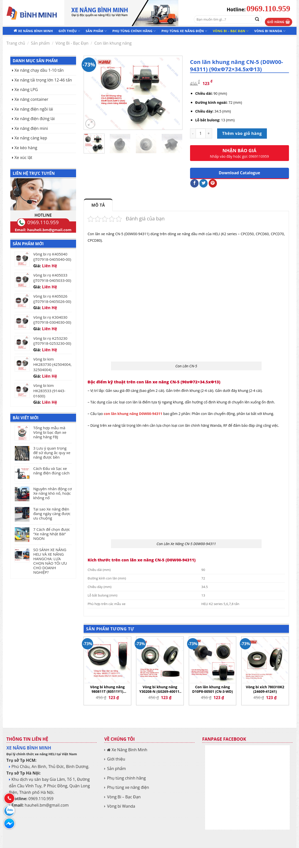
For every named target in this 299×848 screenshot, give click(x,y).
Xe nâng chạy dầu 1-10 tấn (39, 70)
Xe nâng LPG (26, 89)
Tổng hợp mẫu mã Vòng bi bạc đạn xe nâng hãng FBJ (50, 432)
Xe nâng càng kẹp (31, 138)
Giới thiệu (69, 31)
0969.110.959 (268, 8)
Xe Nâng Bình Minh (35, 31)
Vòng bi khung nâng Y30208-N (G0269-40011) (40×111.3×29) (160, 689)
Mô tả (98, 205)
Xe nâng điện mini (31, 128)
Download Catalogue (239, 173)
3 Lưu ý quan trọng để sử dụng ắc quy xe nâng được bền (52, 452)
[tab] (98, 205)
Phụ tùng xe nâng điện (184, 31)
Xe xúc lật (23, 157)
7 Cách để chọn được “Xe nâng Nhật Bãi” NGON (51, 534)
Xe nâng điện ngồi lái (34, 109)
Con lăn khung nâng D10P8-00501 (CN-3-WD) (212, 689)
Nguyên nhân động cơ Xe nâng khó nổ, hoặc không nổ (52, 493)
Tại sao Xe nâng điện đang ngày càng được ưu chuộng (52, 513)
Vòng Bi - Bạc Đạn (71, 43)
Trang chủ (16, 43)
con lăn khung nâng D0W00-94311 (133, 413)
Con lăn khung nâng (113, 43)
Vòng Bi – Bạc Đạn (231, 31)
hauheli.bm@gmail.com (49, 229)
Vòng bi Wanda (269, 31)
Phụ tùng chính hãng (134, 31)
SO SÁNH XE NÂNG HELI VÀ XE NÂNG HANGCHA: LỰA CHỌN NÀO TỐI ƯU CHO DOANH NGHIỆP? (50, 560)
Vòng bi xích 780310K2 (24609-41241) (265, 689)
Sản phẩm (96, 31)
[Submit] (257, 19)
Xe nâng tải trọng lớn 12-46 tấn (43, 80)
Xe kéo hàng (26, 147)
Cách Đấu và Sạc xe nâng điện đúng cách (51, 470)
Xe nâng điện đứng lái (35, 118)
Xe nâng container (31, 99)
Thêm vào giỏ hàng (242, 133)
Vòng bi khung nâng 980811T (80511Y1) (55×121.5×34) (107, 689)
